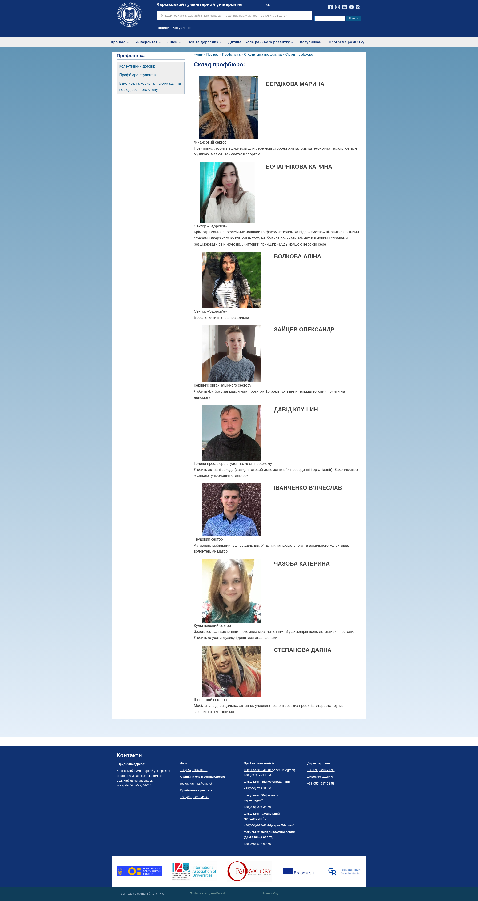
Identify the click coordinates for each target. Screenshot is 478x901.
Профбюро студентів (137, 75)
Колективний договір (137, 66)
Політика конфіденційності (207, 893)
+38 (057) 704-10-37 (273, 15)
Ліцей (172, 42)
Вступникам (311, 42)
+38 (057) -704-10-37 (258, 775)
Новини (163, 28)
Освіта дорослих (202, 42)
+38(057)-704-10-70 (194, 770)
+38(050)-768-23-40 (257, 788)
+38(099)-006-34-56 (257, 807)
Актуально (182, 28)
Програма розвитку (347, 42)
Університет (146, 42)
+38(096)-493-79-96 (321, 770)
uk (267, 4)
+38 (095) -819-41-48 (194, 797)
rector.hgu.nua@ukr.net (241, 15)
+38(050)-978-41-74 (257, 825)
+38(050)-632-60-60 (257, 843)
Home (198, 54)
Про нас (118, 42)
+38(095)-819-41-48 (258, 770)
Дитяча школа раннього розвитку (259, 42)
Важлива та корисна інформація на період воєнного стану (150, 86)
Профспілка (231, 54)
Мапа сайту (270, 893)
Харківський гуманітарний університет (200, 4)
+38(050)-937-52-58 (321, 783)
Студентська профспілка (263, 54)
